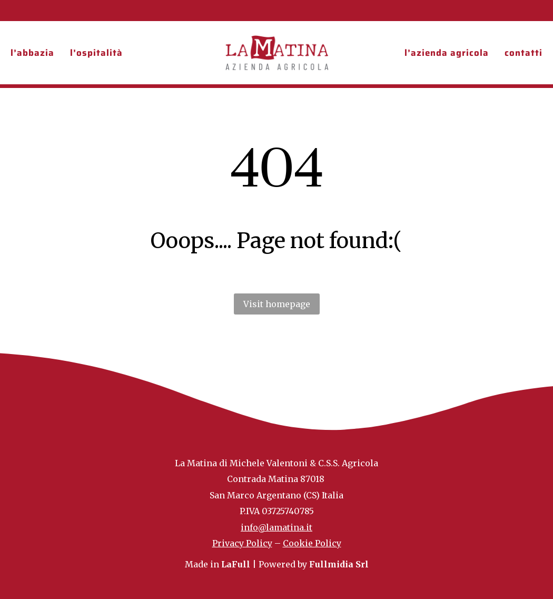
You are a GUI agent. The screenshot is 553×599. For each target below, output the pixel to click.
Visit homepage (276, 304)
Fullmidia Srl (339, 564)
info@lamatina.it (276, 527)
